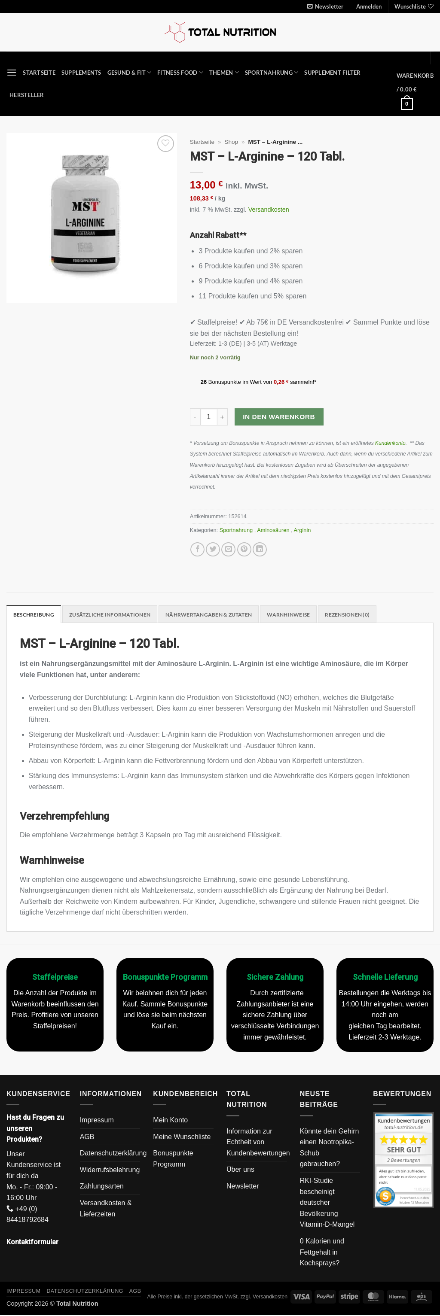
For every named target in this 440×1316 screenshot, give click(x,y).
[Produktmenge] (208, 416)
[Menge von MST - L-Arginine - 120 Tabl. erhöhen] (222, 416)
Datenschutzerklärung (113, 1154)
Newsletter (242, 1186)
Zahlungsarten (102, 1187)
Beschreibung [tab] (34, 614)
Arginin (303, 530)
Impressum (97, 1120)
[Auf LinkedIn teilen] (260, 549)
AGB (87, 1137)
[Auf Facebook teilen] (197, 549)
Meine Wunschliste (182, 1137)
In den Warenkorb (279, 416)
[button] (325, 6)
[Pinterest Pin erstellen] (244, 549)
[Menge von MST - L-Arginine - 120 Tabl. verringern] (195, 416)
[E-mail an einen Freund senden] (228, 549)
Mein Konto (170, 1120)
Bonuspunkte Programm (173, 1159)
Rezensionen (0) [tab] (367, 614)
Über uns (240, 1170)
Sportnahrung (272, 72)
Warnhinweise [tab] (304, 614)
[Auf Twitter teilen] (213, 549)
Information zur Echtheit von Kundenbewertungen (258, 1142)
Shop (231, 142)
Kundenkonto (390, 443)
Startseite (39, 72)
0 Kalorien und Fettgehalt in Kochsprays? (322, 1252)
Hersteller (26, 94)
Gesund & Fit (129, 72)
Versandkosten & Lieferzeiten (106, 1209)
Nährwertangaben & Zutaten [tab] (220, 614)
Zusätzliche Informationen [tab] (115, 614)
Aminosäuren (274, 530)
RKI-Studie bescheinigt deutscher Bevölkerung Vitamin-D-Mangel (327, 1202)
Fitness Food (180, 72)
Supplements (81, 72)
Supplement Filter (332, 72)
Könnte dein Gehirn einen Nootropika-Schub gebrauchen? (329, 1148)
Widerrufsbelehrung (110, 1170)
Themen (224, 72)
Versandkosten (268, 209)
